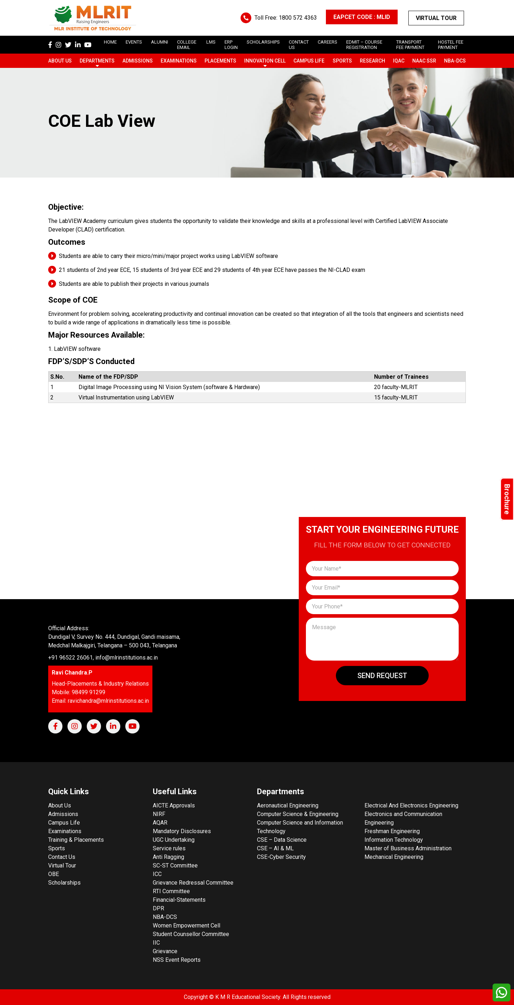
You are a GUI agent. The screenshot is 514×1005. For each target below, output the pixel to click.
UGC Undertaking (174, 839)
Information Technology (393, 839)
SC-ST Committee (175, 865)
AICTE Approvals (174, 805)
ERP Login (231, 44)
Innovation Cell (265, 61)
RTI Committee (171, 891)
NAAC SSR (424, 61)
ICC (157, 874)
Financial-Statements (179, 899)
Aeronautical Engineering (287, 805)
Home (110, 42)
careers (327, 42)
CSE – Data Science (282, 839)
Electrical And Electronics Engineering (411, 805)
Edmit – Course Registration (364, 44)
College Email (186, 44)
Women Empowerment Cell (186, 925)
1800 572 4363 (298, 17)
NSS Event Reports (177, 959)
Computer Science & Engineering (297, 814)
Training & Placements (76, 839)
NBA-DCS (455, 61)
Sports (342, 61)
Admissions (137, 61)
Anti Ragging (168, 857)
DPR (158, 908)
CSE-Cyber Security (281, 857)
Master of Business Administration (408, 848)
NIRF (159, 814)
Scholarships (64, 882)
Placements (220, 61)
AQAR (160, 822)
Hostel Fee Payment (450, 44)
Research (372, 61)
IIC (156, 942)
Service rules (169, 848)
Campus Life (308, 61)
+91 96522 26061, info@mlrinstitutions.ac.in (103, 657)
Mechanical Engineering (393, 857)
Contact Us (61, 857)
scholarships (263, 42)
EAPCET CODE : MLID (361, 17)
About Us (60, 61)
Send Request (382, 675)
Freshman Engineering (392, 831)
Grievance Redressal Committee (193, 882)
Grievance (165, 951)
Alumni (159, 42)
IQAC (398, 61)
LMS (211, 42)
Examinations (179, 61)
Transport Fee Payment (410, 44)
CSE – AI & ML (275, 848)
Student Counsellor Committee (191, 934)
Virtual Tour (436, 18)
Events (134, 42)
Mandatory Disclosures (182, 831)
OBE (53, 874)
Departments (97, 61)
